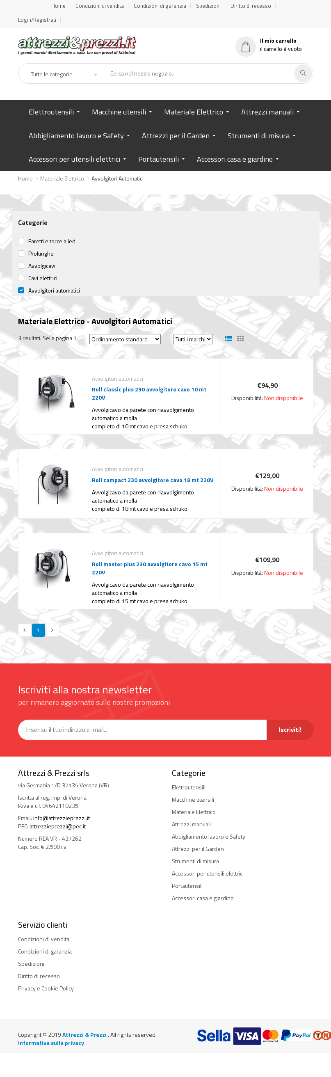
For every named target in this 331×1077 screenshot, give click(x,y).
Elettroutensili (51, 111)
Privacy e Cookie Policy (46, 988)
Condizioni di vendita (99, 6)
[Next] (52, 630)
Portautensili (158, 159)
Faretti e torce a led (51, 241)
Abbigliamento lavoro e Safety (76, 135)
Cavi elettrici (42, 278)
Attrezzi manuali (267, 111)
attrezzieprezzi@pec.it (58, 826)
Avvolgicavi (41, 266)
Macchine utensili (119, 111)
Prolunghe (41, 253)
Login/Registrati (37, 20)
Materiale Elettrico (193, 111)
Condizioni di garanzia (160, 6)
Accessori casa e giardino (235, 159)
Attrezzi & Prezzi (85, 1034)
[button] (63, 74)
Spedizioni (208, 6)
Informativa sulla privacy (51, 1042)
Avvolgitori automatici (54, 290)
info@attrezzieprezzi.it (61, 818)
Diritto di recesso (251, 6)
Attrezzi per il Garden (176, 135)
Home (58, 6)
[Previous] (24, 630)
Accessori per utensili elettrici (74, 159)
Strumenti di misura (259, 135)
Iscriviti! (290, 729)
